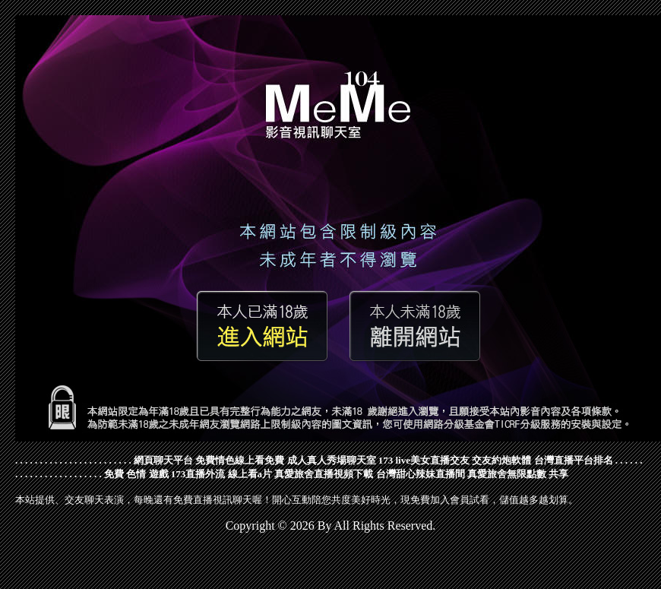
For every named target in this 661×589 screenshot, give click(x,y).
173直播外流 (198, 474)
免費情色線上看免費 (239, 460)
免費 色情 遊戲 (136, 474)
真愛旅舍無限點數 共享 (517, 474)
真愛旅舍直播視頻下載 (323, 474)
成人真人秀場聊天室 (331, 460)
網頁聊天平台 (163, 460)
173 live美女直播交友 (424, 460)
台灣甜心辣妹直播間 (420, 474)
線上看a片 (250, 474)
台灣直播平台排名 (573, 460)
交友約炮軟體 (501, 460)
